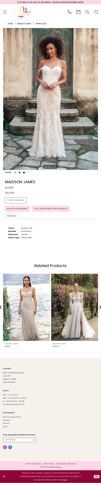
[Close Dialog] (4, 476)
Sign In (6, 426)
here (65, 480)
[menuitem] (5, 12)
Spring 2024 (41, 24)
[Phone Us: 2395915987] (69, 12)
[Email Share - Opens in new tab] (24, 173)
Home (10, 24)
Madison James (24, 24)
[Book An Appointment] (78, 12)
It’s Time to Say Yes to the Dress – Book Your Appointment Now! (50, 2)
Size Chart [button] (9, 193)
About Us (7, 420)
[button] (5, 12)
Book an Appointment (17, 208)
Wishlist (6, 423)
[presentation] (26, 307)
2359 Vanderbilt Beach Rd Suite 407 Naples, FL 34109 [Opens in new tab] (13, 376)
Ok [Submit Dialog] (96, 477)
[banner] (22, 12)
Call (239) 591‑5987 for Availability (51, 208)
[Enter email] (19, 440)
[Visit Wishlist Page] (96, 12)
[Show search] (87, 12)
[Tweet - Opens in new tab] (15, 173)
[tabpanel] (50, 99)
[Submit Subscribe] (34, 440)
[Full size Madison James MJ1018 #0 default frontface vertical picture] (50, 99)
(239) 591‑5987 (9, 382)
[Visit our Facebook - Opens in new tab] (10, 447)
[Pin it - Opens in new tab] (20, 173)
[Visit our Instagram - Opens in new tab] (5, 447)
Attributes (11, 216)
